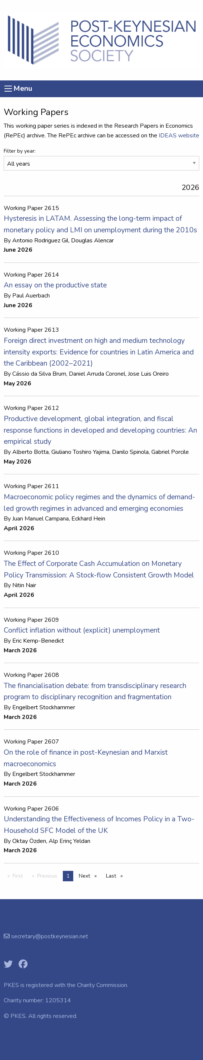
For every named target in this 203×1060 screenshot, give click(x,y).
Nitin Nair (24, 585)
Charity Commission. (102, 985)
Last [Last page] (116, 875)
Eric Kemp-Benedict (38, 641)
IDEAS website (179, 135)
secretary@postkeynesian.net (49, 936)
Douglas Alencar (92, 240)
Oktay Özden (29, 841)
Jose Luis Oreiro (148, 374)
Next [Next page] (89, 875)
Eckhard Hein (88, 519)
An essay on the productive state (55, 285)
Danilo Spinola (130, 452)
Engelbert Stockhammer (43, 707)
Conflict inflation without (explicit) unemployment (82, 630)
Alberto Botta (30, 452)
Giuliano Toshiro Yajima (80, 452)
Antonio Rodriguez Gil (40, 240)
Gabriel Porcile (170, 452)
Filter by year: (20, 151)
